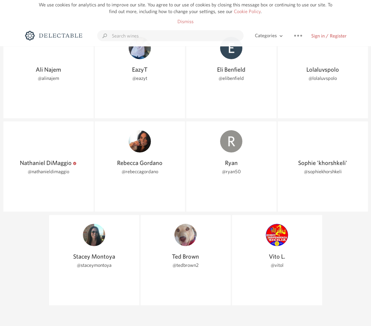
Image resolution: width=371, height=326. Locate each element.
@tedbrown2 (186, 265)
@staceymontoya (94, 265)
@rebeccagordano (140, 171)
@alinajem (48, 78)
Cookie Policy (247, 11)
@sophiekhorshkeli (323, 171)
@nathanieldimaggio (48, 171)
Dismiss (185, 21)
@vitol (277, 265)
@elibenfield (231, 78)
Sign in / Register (329, 36)
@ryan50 (231, 171)
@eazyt (139, 78)
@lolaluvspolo (323, 78)
